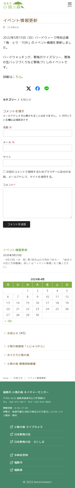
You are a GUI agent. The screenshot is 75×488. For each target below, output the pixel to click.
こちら (16, 77)
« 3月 (8, 321)
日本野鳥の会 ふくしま (27, 442)
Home (6, 378)
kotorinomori (43, 482)
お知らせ (14, 27)
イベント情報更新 (15, 250)
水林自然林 (19, 455)
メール (9, 142)
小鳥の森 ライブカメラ (26, 427)
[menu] (69, 4)
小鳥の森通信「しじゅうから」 (26, 346)
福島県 (16, 470)
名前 (7, 127)
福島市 (16, 462)
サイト (7, 157)
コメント (9, 185)
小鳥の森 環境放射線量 (21, 364)
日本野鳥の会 (20, 434)
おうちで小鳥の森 (18, 355)
